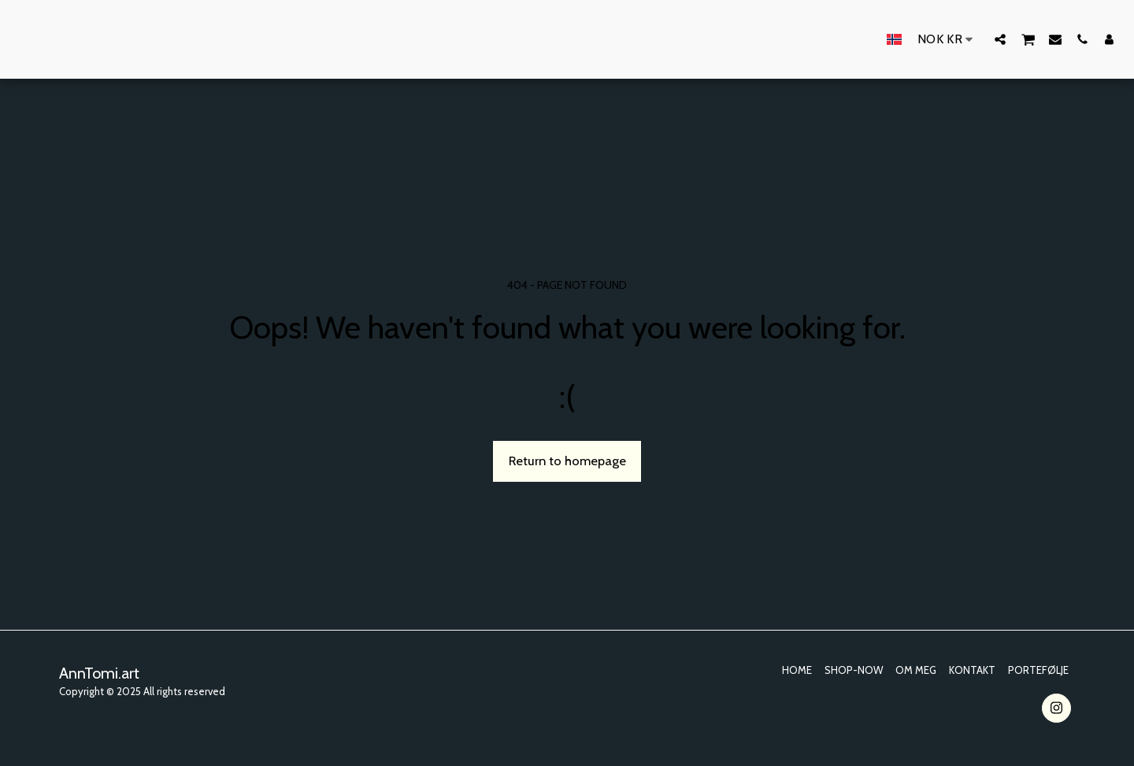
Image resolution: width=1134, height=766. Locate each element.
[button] (1000, 39)
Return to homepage (567, 460)
